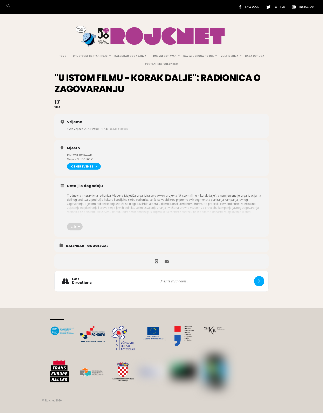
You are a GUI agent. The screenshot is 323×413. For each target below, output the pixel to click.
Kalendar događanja (130, 56)
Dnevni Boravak (165, 56)
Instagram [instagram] (302, 6)
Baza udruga (254, 56)
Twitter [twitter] (274, 6)
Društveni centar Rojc (90, 56)
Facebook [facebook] (247, 6)
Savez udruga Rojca (198, 56)
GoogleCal (97, 246)
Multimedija (229, 56)
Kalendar (75, 246)
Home (62, 56)
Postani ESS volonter (161, 64)
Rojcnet (50, 400)
